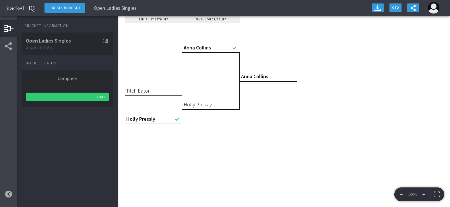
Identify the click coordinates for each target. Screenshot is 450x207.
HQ (19, 7)
